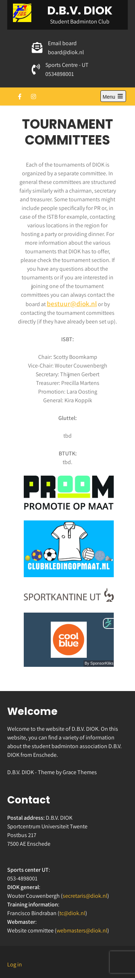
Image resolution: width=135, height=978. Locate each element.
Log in (14, 964)
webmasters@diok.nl (82, 930)
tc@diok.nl (72, 913)
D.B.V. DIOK (79, 10)
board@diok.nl (66, 52)
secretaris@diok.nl (85, 896)
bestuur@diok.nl (72, 303)
